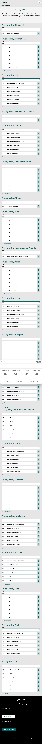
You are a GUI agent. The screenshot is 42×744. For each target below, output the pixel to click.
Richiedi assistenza (9, 729)
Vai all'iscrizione (8, 716)
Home (3, 5)
